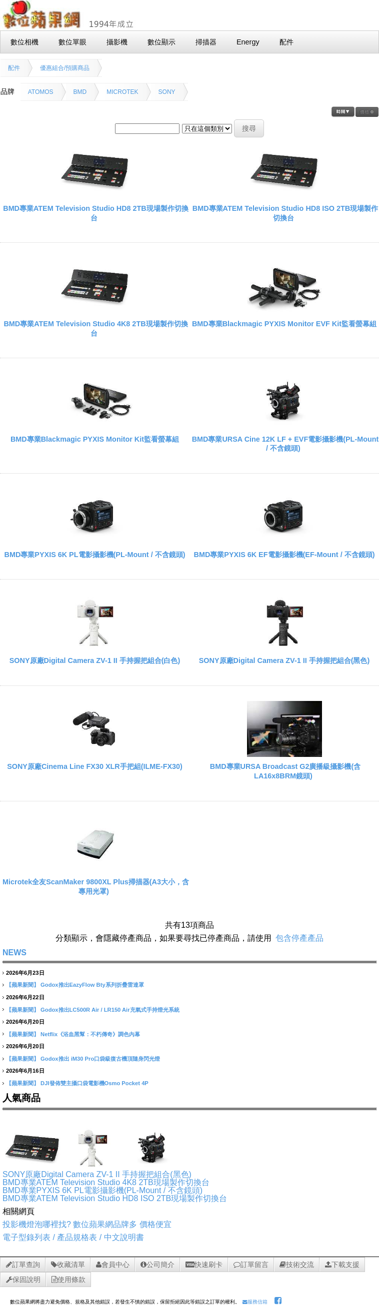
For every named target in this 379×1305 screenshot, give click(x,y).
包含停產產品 (300, 938)
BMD (80, 91)
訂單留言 (251, 1265)
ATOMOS (41, 91)
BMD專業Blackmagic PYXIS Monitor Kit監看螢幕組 (94, 439)
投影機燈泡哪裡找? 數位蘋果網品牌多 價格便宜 (87, 1224)
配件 (14, 67)
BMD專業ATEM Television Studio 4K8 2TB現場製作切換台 (106, 1182)
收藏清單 (68, 1265)
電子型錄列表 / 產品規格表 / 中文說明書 (73, 1237)
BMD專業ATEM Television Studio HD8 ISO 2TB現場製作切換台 (114, 1198)
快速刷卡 (204, 1265)
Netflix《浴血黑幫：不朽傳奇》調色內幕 (90, 1034)
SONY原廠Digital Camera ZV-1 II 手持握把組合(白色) (95, 660)
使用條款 (69, 1280)
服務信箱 (255, 1302)
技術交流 (297, 1265)
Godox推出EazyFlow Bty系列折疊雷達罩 (92, 985)
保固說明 (23, 1280)
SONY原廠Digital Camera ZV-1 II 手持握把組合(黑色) (284, 660)
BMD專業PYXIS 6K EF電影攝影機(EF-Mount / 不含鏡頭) (284, 555)
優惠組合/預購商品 (65, 67)
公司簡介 (157, 1265)
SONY (167, 91)
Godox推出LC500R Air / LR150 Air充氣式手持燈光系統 (109, 1010)
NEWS (14, 952)
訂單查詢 (23, 1265)
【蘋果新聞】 (22, 985)
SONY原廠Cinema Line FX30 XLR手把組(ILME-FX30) (94, 766)
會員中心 (113, 1265)
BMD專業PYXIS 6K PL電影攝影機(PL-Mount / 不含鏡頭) (95, 555)
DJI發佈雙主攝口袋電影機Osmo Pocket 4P (94, 1083)
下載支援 (342, 1265)
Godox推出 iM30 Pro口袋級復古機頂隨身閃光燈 (100, 1059)
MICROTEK (122, 91)
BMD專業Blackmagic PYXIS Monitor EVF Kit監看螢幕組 (284, 324)
